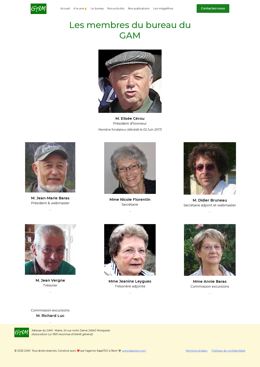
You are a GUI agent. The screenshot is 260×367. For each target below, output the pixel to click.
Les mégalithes (163, 8)
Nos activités (115, 8)
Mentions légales (196, 350)
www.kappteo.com (134, 350)
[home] (38, 9)
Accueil (65, 8)
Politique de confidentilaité (229, 350)
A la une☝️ (80, 8)
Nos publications (139, 8)
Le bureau (97, 8)
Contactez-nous (213, 8)
